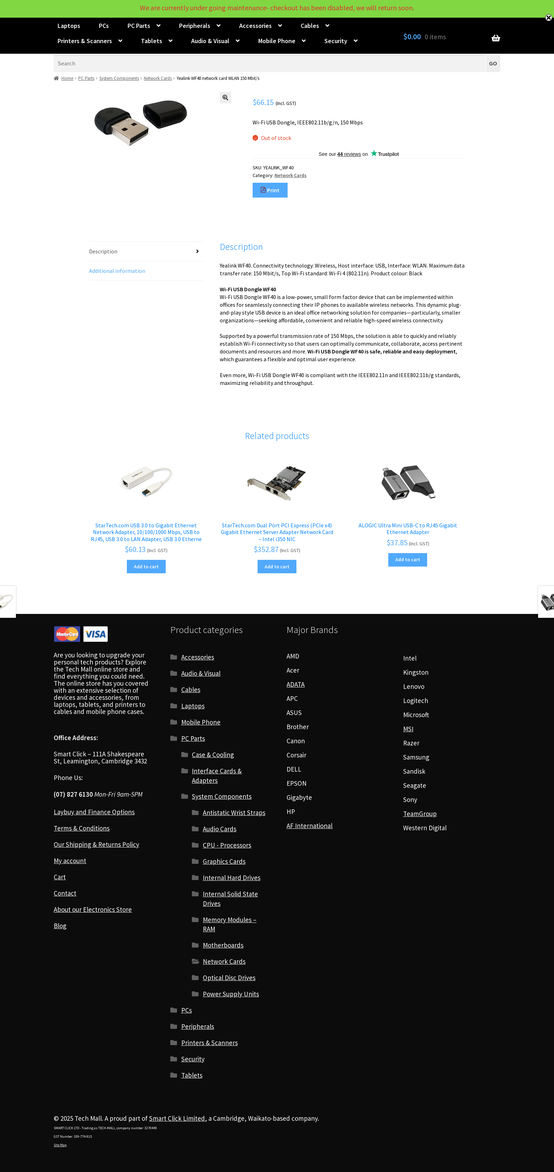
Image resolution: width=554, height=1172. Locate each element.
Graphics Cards (224, 861)
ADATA (296, 684)
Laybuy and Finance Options (94, 812)
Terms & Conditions (82, 828)
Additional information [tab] (117, 270)
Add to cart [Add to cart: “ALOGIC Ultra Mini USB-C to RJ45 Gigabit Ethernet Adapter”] (407, 559)
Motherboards (223, 945)
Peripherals (194, 26)
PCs (104, 26)
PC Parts (139, 26)
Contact (65, 893)
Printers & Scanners (85, 41)
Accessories (255, 26)
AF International (309, 825)
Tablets (151, 41)
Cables (310, 26)
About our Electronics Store (93, 909)
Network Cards (158, 78)
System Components (119, 78)
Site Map (60, 1145)
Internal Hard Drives (231, 877)
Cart (60, 877)
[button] (225, 97)
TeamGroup (420, 813)
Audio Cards (219, 829)
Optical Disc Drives (229, 977)
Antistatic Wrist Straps (234, 812)
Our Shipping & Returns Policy (96, 844)
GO (493, 63)
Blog (60, 925)
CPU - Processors (227, 845)
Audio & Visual (210, 41)
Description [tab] (103, 251)
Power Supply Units (231, 994)
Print (269, 190)
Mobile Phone (276, 41)
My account (70, 860)
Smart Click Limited (177, 1118)
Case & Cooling (213, 754)
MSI (408, 729)
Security (335, 41)
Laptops (69, 26)
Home (67, 78)
